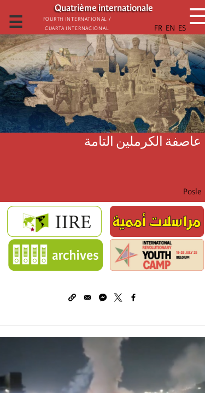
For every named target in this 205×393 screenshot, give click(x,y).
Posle (192, 191)
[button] (72, 297)
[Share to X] (118, 297)
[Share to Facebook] (133, 297)
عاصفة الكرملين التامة (142, 141)
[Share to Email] (87, 297)
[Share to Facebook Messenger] (102, 297)
